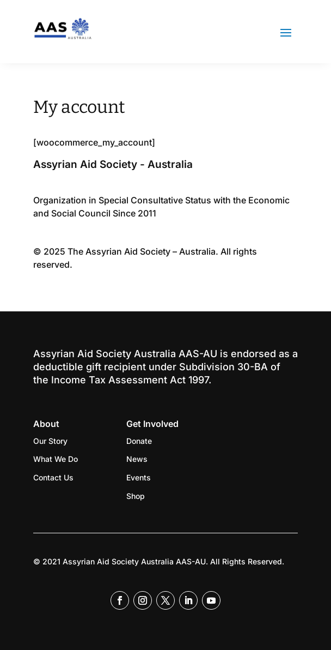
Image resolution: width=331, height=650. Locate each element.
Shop (135, 496)
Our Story (50, 441)
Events (138, 477)
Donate (139, 441)
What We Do (55, 459)
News (137, 459)
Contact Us (53, 477)
